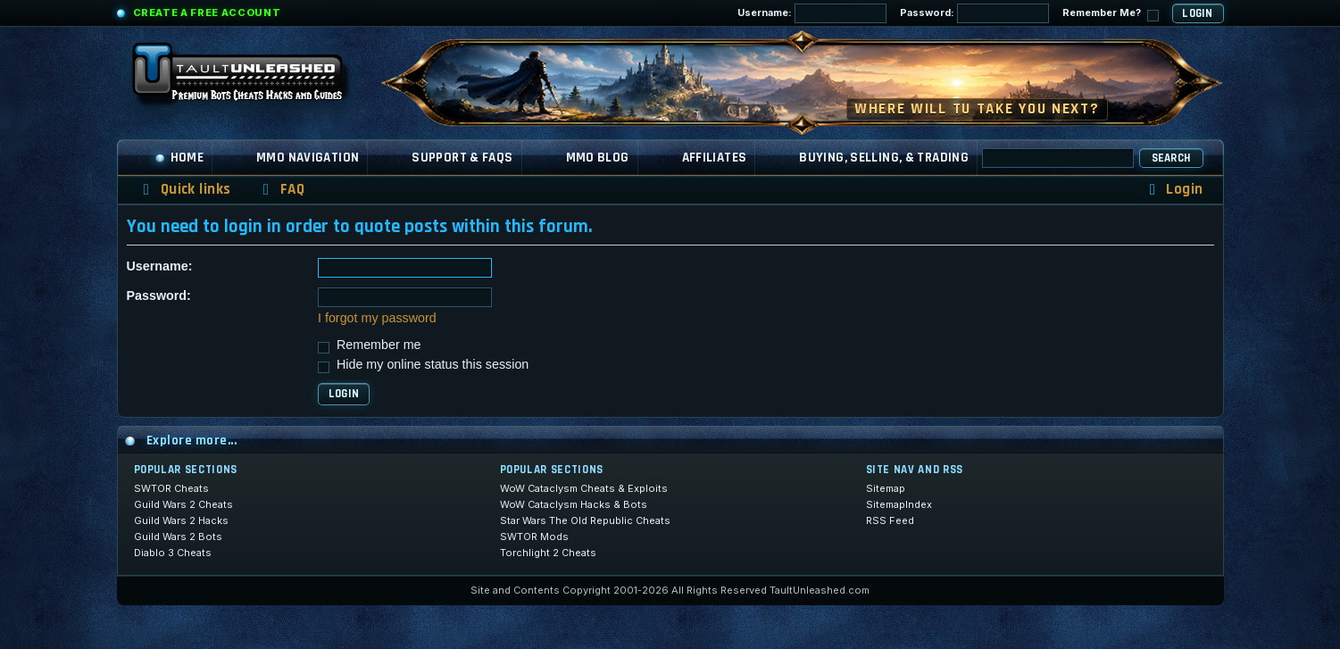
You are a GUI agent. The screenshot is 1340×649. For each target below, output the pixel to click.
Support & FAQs (462, 157)
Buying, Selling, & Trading (884, 157)
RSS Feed (890, 520)
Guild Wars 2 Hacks (181, 520)
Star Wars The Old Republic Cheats (585, 520)
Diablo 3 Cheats (173, 552)
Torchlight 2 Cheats (548, 552)
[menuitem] (280, 190)
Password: (974, 13)
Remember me (369, 344)
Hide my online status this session (423, 364)
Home (179, 157)
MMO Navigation (307, 157)
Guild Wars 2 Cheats (183, 504)
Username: (811, 13)
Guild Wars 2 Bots (178, 536)
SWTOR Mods (534, 536)
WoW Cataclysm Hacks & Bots (573, 504)
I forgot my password (377, 318)
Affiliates (714, 157)
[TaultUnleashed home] (251, 78)
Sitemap (885, 488)
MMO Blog (597, 157)
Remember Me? (1110, 13)
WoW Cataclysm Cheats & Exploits (584, 488)
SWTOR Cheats (171, 488)
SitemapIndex (899, 504)
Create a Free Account (207, 12)
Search (1171, 158)
